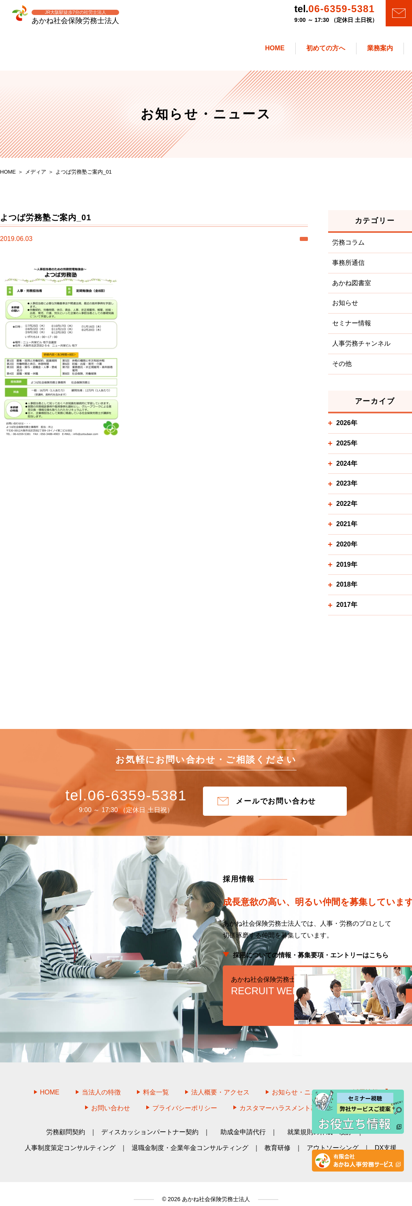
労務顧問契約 (65, 1121)
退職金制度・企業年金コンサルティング (190, 1136)
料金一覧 (156, 1081)
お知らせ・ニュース (301, 1081)
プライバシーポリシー (184, 1097)
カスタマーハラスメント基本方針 (288, 1097)
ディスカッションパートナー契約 (150, 1121)
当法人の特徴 (101, 1081)
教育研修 (277, 1136)
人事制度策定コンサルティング (70, 1136)
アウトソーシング (333, 1136)
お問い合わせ (110, 1097)
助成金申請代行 (243, 1121)
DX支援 (386, 1136)
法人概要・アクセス (220, 1081)
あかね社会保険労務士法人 (215, 1188)
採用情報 (370, 1081)
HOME (50, 1081)
